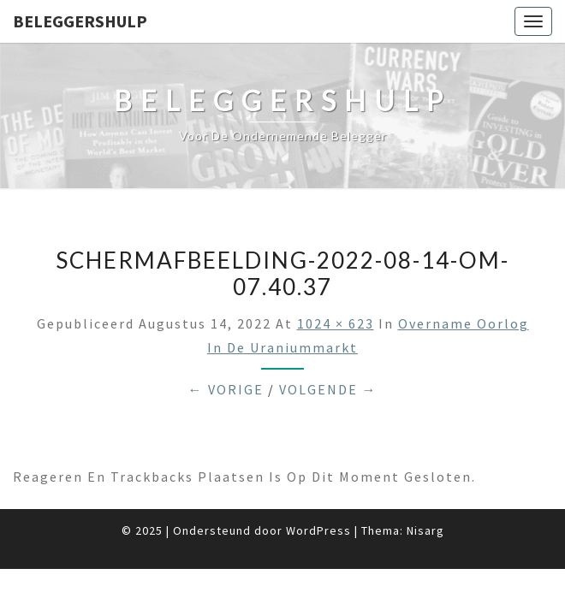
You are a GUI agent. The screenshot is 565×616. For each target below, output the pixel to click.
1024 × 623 (335, 323)
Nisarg (425, 530)
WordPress (318, 530)
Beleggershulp (80, 21)
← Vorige (226, 389)
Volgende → (328, 389)
